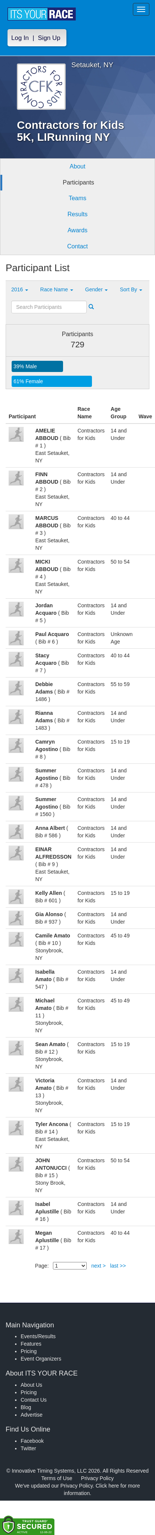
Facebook (32, 1441)
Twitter (28, 1448)
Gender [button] (96, 289)
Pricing (29, 1351)
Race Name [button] (56, 289)
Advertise (31, 1415)
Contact (77, 246)
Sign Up (49, 37)
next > (98, 1266)
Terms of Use (56, 1478)
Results (77, 214)
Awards (77, 230)
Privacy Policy (97, 1478)
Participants (78, 182)
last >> (118, 1266)
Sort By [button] (131, 289)
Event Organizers (41, 1359)
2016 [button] (19, 289)
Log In (20, 37)
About (78, 166)
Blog (26, 1407)
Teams (77, 198)
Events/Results (38, 1336)
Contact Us (34, 1400)
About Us (31, 1385)
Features (31, 1344)
